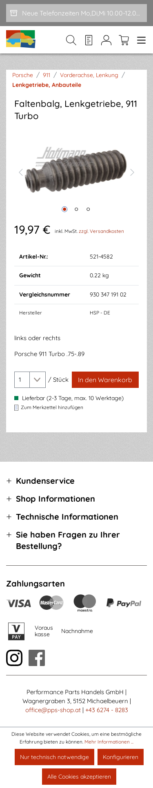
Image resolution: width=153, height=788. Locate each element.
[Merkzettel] (89, 40)
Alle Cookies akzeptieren (79, 776)
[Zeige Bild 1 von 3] (64, 209)
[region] (76, 171)
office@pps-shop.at (53, 710)
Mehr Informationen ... (108, 742)
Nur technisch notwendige (54, 757)
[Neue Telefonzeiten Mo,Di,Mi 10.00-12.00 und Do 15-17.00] (76, 13)
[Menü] (140, 40)
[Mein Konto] (106, 40)
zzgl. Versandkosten (101, 231)
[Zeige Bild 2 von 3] (76, 209)
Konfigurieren (120, 757)
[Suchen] (71, 40)
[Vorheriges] (20, 171)
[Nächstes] (132, 171)
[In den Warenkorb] (105, 380)
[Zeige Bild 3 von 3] (88, 209)
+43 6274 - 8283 (106, 710)
